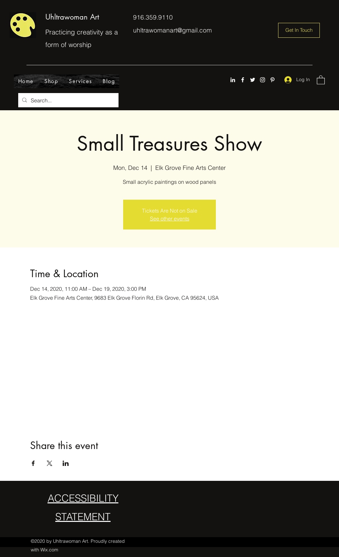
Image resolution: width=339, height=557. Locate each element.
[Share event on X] (49, 463)
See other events (169, 218)
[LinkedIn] (232, 79)
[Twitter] (252, 79)
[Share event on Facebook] (33, 463)
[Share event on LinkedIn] (66, 463)
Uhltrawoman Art (72, 17)
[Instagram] (262, 79)
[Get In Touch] (299, 30)
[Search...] (68, 100)
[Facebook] (242, 79)
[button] (321, 79)
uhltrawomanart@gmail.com (172, 30)
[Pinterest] (272, 79)
